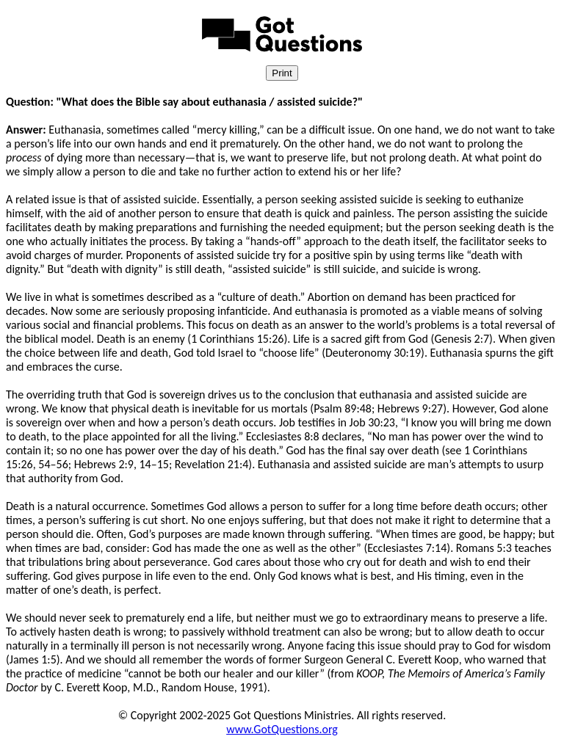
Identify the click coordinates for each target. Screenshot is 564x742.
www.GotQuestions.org (282, 729)
